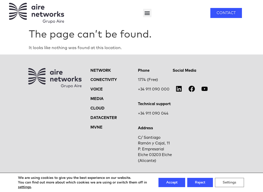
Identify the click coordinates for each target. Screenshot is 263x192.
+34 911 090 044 (153, 113)
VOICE (96, 89)
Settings (229, 182)
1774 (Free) (148, 80)
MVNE (96, 127)
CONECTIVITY (103, 80)
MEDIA (97, 99)
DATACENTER (103, 118)
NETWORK (100, 70)
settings (24, 187)
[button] (147, 13)
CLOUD (97, 108)
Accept (171, 182)
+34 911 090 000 (154, 89)
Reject (200, 182)
